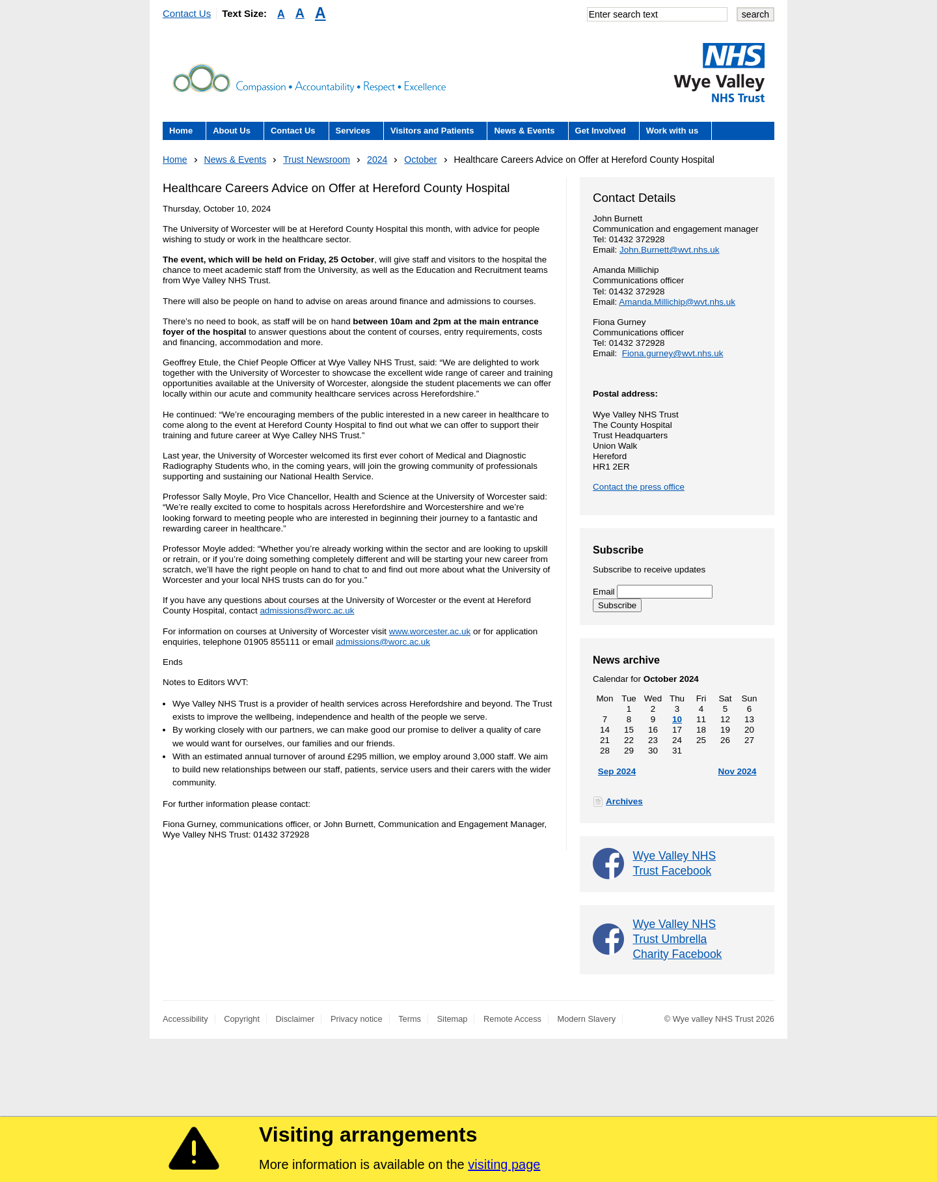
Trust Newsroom (316, 159)
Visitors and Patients (432, 130)
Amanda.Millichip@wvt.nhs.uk (677, 302)
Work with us (672, 130)
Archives (624, 801)
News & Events (524, 130)
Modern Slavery (587, 1019)
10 (677, 719)
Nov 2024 (737, 771)
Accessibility (185, 1019)
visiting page (504, 1164)
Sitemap (452, 1019)
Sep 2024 (617, 771)
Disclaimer (295, 1019)
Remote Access (512, 1019)
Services (353, 130)
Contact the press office (639, 487)
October (420, 159)
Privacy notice (357, 1019)
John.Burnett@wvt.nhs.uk (669, 250)
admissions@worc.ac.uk (307, 610)
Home (181, 130)
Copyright (242, 1019)
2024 (377, 159)
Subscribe (617, 605)
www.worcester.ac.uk (429, 631)
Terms (409, 1019)
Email (653, 592)
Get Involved (600, 130)
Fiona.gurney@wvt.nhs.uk (673, 353)
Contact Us (187, 13)
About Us (232, 130)
